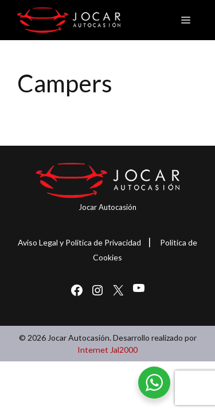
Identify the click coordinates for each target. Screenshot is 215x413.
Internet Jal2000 (107, 349)
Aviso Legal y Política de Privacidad (79, 242)
